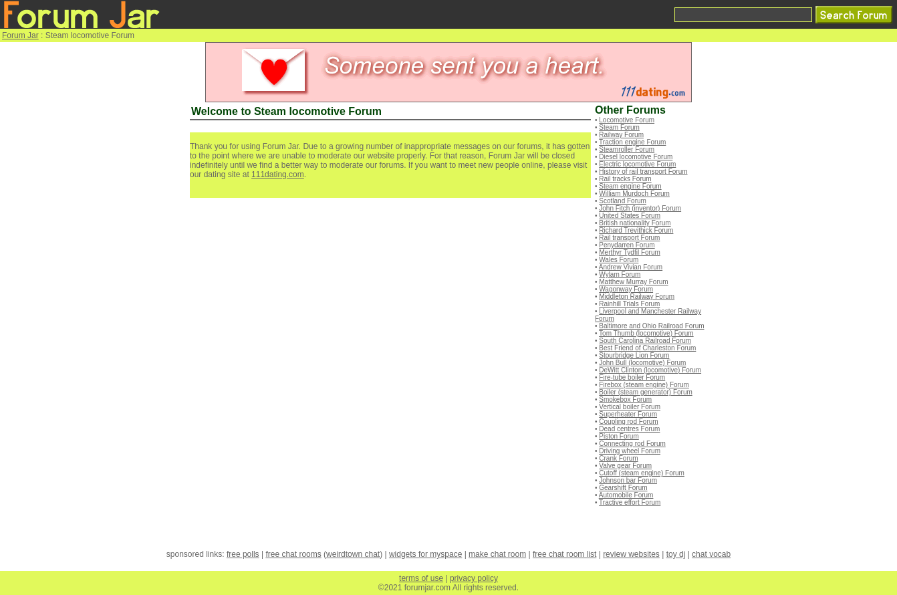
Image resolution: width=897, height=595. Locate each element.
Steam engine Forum (630, 186)
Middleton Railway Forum (636, 296)
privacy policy (474, 578)
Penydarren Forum (626, 245)
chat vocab (711, 554)
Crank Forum (618, 458)
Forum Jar (20, 35)
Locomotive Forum (626, 120)
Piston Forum (618, 436)
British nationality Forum (634, 223)
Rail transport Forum (629, 237)
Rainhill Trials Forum (629, 304)
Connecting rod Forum (632, 443)
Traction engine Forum (632, 142)
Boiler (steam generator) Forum (645, 392)
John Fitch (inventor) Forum (640, 208)
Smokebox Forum (625, 399)
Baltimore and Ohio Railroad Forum (651, 326)
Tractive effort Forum (629, 502)
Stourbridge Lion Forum (634, 355)
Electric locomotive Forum (637, 164)
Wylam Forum (619, 274)
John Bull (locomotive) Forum (642, 362)
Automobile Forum (626, 495)
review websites (631, 554)
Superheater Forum (628, 414)
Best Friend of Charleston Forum (647, 348)
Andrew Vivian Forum (630, 267)
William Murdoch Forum (634, 193)
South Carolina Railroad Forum (645, 340)
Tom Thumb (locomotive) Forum (646, 333)
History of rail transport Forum (643, 171)
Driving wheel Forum (629, 451)
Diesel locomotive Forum (635, 156)
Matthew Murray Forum (633, 281)
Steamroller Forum (626, 149)
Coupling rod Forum (628, 421)
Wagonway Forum (626, 289)
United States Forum (629, 215)
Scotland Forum (622, 201)
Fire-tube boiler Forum (632, 377)
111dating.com (277, 174)
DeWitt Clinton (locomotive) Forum (650, 370)
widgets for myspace (425, 554)
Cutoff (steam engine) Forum (641, 473)
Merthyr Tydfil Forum (629, 252)
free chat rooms (293, 554)
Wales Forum (618, 259)
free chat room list (564, 554)
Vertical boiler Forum (629, 406)
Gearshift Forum (623, 487)
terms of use (421, 578)
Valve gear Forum (625, 465)
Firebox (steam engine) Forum (644, 384)
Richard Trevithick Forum (636, 230)
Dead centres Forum (629, 429)
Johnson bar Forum (628, 480)
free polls (243, 554)
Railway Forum (621, 134)
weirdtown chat (353, 554)
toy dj (676, 554)
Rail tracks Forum (625, 179)
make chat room (497, 554)
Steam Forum (619, 127)
